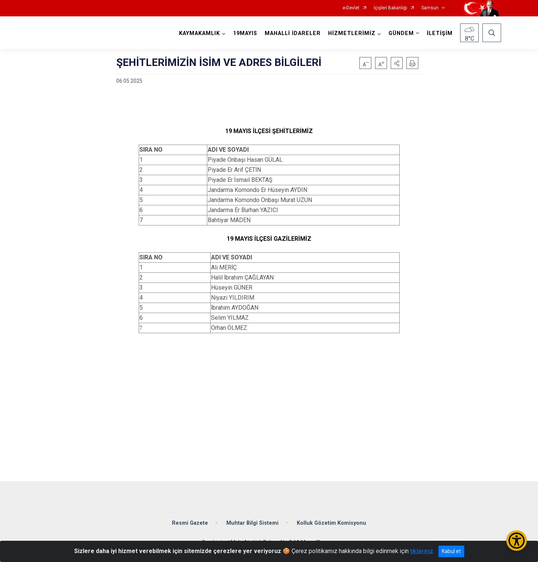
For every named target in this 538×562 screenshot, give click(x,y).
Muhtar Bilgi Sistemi (252, 523)
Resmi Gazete (190, 523)
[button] (397, 63)
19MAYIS (245, 33)
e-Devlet (351, 8)
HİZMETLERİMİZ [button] (351, 33)
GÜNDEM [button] (401, 33)
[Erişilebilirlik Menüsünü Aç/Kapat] (516, 540)
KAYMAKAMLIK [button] (199, 33)
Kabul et (451, 551)
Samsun (429, 8)
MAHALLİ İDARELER (293, 33)
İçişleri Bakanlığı (390, 8)
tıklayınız (421, 551)
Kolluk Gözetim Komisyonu (331, 523)
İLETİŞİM (440, 33)
